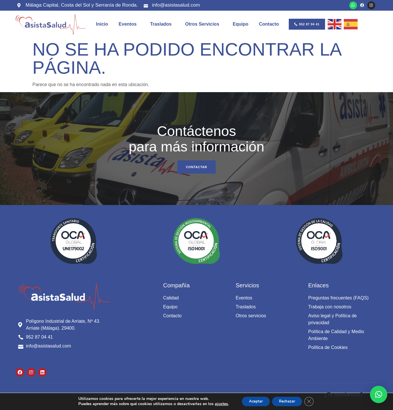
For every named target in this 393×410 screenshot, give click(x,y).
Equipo (240, 25)
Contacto (269, 25)
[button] (378, 394)
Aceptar (253, 401)
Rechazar (288, 401)
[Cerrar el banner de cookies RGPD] (313, 401)
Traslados (162, 25)
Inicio (102, 25)
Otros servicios (203, 25)
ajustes (216, 403)
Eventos (129, 25)
